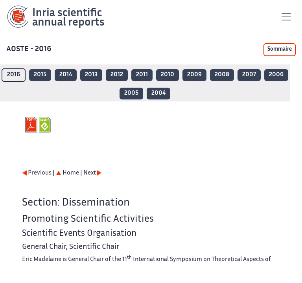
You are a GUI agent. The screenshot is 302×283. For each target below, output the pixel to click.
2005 (131, 93)
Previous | (39, 173)
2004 (158, 93)
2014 (65, 74)
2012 (116, 74)
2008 (222, 74)
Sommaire (279, 49)
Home (67, 173)
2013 (91, 74)
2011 (142, 74)
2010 (167, 74)
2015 (40, 74)
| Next (91, 173)
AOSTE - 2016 (29, 49)
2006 (276, 74)
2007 (249, 74)
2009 (194, 74)
